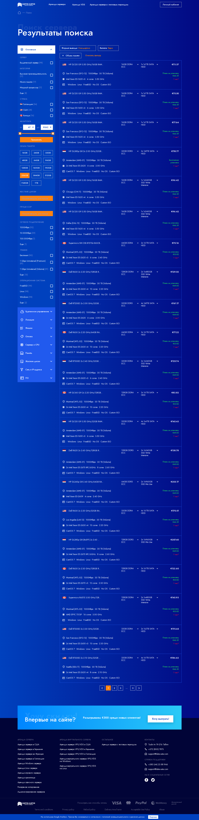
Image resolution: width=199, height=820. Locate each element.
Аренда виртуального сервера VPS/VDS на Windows (78, 764)
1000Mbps (27, 227)
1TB (36, 183)
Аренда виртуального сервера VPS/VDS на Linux (78, 771)
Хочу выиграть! (160, 723)
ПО (36, 378)
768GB (24, 183)
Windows (26, 297)
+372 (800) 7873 (156, 753)
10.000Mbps (27, 233)
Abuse (161, 813)
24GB (36, 152)
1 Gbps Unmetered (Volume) (34, 269)
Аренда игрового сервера (29, 776)
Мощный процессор (31, 87)
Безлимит (26, 255)
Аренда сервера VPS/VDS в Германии (77, 753)
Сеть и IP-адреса (36, 370)
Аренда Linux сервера (27, 772)
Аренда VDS (78, 4)
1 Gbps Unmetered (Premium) (33, 262)
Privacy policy (68, 813)
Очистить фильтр (93, 55)
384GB (36, 175)
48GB (24, 160)
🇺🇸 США (26, 110)
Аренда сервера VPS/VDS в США (75, 748)
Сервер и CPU (36, 345)
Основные (36, 49)
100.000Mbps (27, 238)
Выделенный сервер (31, 62)
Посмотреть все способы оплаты (92, 807)
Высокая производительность (33, 75)
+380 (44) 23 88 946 (158, 768)
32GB (48, 152)
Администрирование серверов (31, 795)
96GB (48, 160)
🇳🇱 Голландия (28, 104)
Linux (24, 291)
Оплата (36, 336)
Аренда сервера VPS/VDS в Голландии (78, 757)
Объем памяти (70, 55)
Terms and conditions (44, 813)
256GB (24, 175)
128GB (25, 167)
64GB (36, 160)
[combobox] (36, 198)
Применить (36, 139)
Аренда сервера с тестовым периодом (109, 4)
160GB (36, 167)
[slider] (20, 133)
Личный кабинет (171, 4)
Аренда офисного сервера (30, 786)
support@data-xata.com (158, 757)
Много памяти (28, 82)
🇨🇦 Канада (27, 115)
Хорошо (153, 817)
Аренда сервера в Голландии (31, 762)
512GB (48, 175)
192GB (48, 167)
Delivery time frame (113, 813)
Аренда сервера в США (28, 748)
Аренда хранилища (26, 781)
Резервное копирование (28, 791)
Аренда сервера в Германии (30, 753)
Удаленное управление (36, 311)
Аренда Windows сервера (29, 767)
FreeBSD (26, 286)
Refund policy (89, 813)
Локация (36, 320)
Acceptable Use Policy (140, 813)
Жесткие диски (36, 361)
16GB (24, 152)
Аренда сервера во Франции (31, 757)
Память (36, 353)
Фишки (36, 328)
